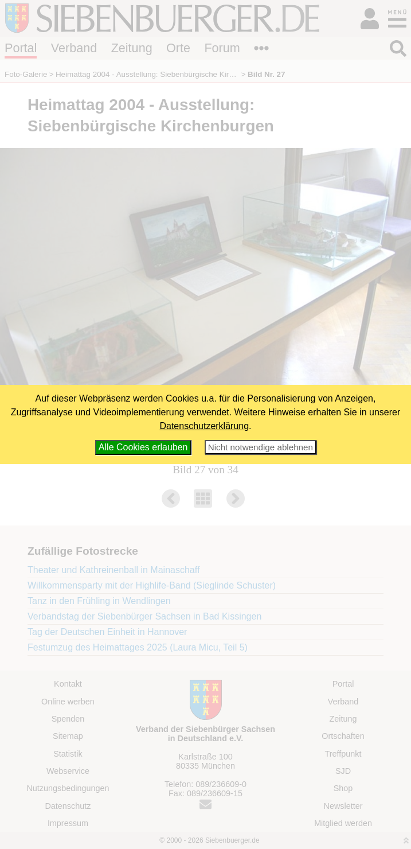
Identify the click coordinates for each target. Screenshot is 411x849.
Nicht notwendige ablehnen (260, 447)
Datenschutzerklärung (204, 426)
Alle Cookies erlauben (143, 447)
